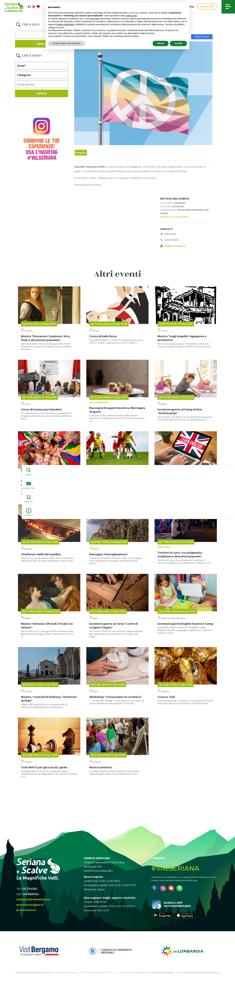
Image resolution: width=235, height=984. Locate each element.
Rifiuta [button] (160, 43)
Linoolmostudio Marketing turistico (202, 972)
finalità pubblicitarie (65, 24)
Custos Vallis (207, 6)
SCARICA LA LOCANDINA (174, 216)
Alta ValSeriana (117, 407)
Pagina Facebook (175, 245)
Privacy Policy (142, 972)
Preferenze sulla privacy (162, 972)
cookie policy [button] (131, 15)
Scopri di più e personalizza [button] (66, 43)
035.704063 (29, 888)
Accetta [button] (178, 43)
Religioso (80, 152)
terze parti (94, 18)
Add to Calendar (202, 37)
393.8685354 (31, 894)
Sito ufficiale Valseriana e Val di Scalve (34, 972)
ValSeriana (186, 552)
